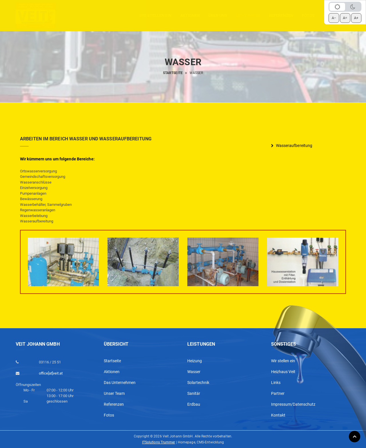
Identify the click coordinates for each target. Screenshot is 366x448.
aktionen (190, 15)
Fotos (308, 15)
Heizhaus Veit (283, 371)
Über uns (217, 15)
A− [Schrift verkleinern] (334, 18)
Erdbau (193, 404)
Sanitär (193, 393)
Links (276, 382)
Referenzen (281, 15)
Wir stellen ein (155, 15)
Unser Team (114, 393)
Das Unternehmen (120, 382)
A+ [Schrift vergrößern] (356, 18)
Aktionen (112, 371)
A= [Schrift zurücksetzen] (345, 18)
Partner (278, 393)
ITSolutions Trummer (158, 442)
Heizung (194, 361)
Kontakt (278, 415)
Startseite (173, 72)
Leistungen (248, 15)
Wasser (193, 371)
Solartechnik (198, 382)
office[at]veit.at (51, 373)
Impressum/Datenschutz (293, 404)
